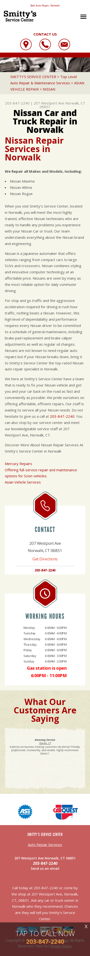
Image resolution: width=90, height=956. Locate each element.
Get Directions (45, 559)
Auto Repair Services (45, 844)
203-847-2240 (17, 103)
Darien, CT (45, 743)
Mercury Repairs (18, 463)
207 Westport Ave (49, 103)
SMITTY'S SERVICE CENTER (33, 76)
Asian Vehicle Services (23, 482)
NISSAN (49, 89)
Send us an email (45, 868)
